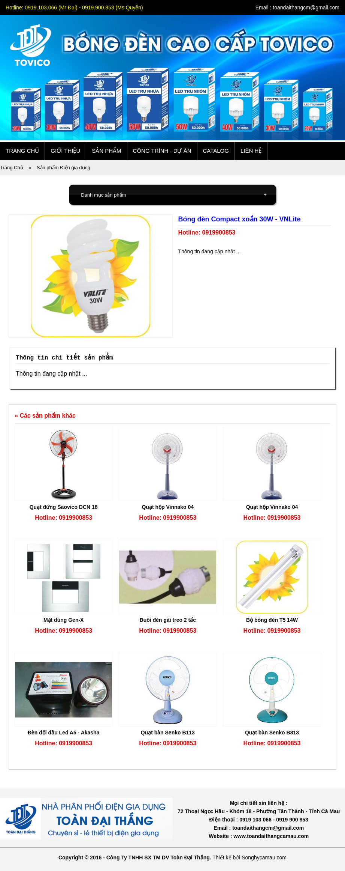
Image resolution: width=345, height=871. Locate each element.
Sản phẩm (106, 150)
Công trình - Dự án (162, 150)
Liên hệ (250, 150)
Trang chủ (22, 150)
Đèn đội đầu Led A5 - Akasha (64, 733)
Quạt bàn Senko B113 (168, 733)
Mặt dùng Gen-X (63, 620)
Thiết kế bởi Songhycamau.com (249, 857)
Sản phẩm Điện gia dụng (63, 167)
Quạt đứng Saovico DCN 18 (64, 507)
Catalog (216, 150)
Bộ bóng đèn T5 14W (272, 620)
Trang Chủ (11, 167)
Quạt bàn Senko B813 (272, 733)
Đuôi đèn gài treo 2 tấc (168, 620)
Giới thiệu (65, 150)
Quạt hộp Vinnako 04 (168, 507)
